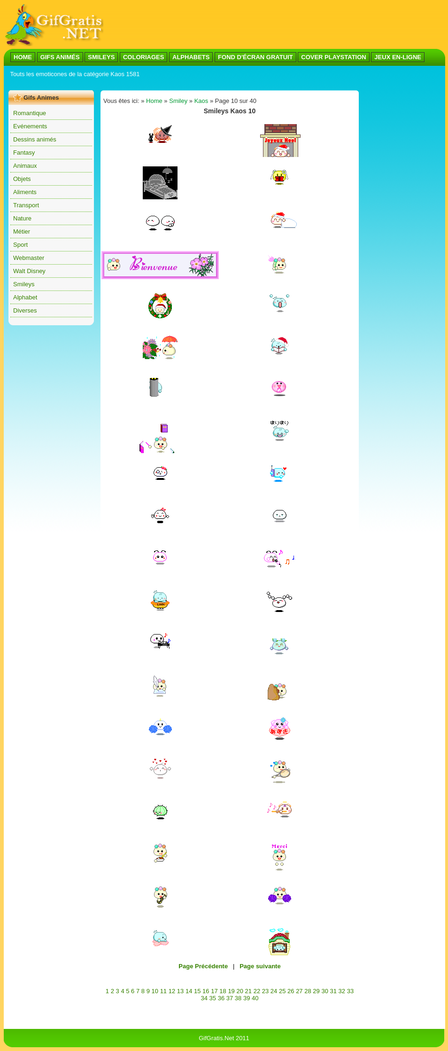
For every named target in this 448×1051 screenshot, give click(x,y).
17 (214, 991)
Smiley (178, 100)
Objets (22, 178)
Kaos (201, 100)
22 (257, 991)
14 (188, 991)
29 (316, 991)
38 (238, 998)
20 (239, 991)
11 (163, 991)
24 (273, 991)
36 (221, 998)
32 (342, 991)
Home (154, 100)
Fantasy (24, 152)
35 (212, 998)
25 (282, 991)
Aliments (25, 192)
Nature (22, 218)
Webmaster (28, 257)
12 (172, 991)
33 (350, 991)
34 (204, 998)
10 (155, 991)
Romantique (29, 113)
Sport (20, 244)
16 (205, 991)
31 (333, 991)
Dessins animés (34, 139)
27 (299, 991)
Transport (26, 205)
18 (222, 991)
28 (307, 991)
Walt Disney (29, 271)
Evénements (30, 126)
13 (180, 991)
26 (290, 991)
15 (197, 991)
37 (229, 998)
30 (324, 991)
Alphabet (25, 297)
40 (255, 998)
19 (231, 991)
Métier (21, 231)
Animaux (25, 165)
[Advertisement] (179, 83)
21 (248, 991)
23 (265, 991)
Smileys (24, 284)
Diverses (25, 310)
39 (246, 998)
